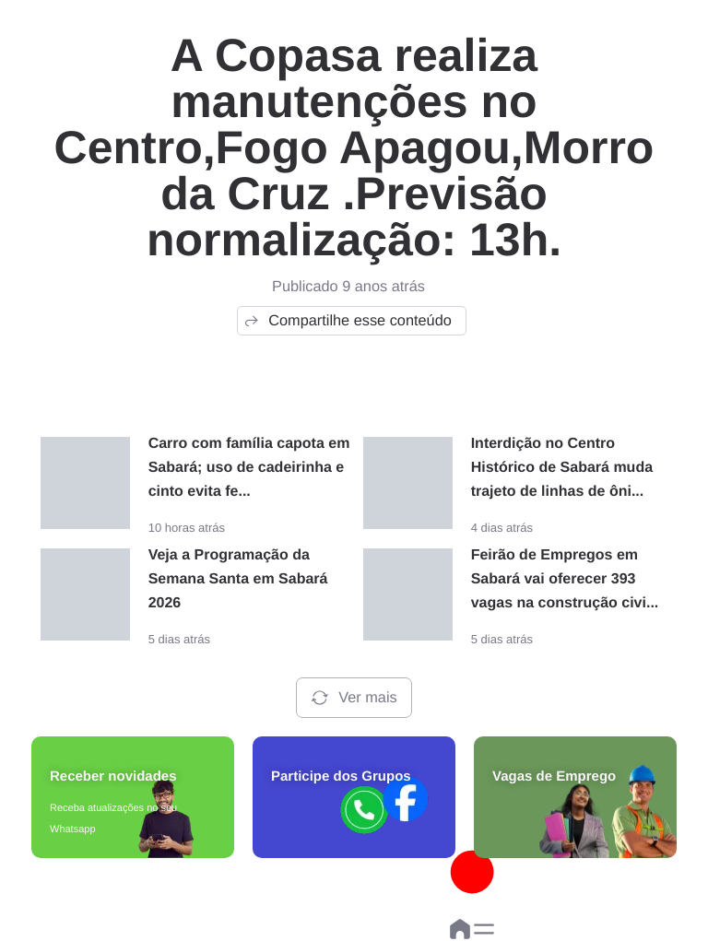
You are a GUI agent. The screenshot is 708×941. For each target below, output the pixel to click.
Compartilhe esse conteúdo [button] (347, 321)
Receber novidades (113, 776)
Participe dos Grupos (341, 776)
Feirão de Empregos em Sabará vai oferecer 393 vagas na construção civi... (565, 579)
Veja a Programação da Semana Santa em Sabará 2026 (238, 579)
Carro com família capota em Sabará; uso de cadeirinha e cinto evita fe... (249, 468)
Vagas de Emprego (554, 776)
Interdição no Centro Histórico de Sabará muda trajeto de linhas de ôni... (562, 468)
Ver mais (353, 697)
